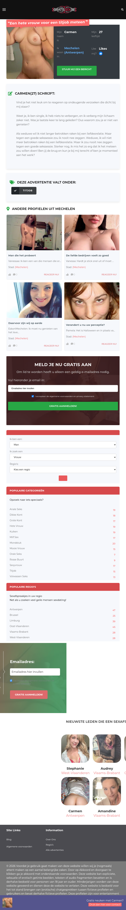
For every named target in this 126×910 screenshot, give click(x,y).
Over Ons (51, 839)
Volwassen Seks (63, 577)
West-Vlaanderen (63, 638)
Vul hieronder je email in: (26, 380)
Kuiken (63, 532)
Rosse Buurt (63, 560)
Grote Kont (63, 521)
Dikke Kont (63, 515)
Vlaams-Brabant (63, 632)
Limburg (63, 621)
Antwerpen (63, 610)
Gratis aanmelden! (63, 406)
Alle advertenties (55, 850)
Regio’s (49, 844)
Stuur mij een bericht (77, 69)
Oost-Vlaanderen (63, 627)
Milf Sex (63, 538)
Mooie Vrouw (63, 549)
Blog (8, 839)
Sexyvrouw (63, 566)
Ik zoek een (16, 451)
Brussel (63, 615)
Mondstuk (63, 543)
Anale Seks (63, 510)
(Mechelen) (21, 267)
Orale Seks (63, 554)
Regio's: (14, 464)
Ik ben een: (16, 439)
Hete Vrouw (63, 526)
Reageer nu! (51, 274)
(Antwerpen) (74, 52)
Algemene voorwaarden (19, 846)
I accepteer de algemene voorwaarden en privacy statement (64, 396)
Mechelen (71, 48)
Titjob (21, 190)
